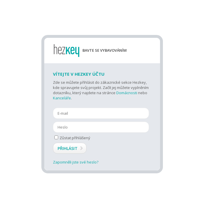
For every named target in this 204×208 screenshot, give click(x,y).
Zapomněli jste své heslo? (75, 162)
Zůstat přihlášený (72, 137)
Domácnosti (126, 92)
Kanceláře (62, 98)
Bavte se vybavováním (104, 50)
